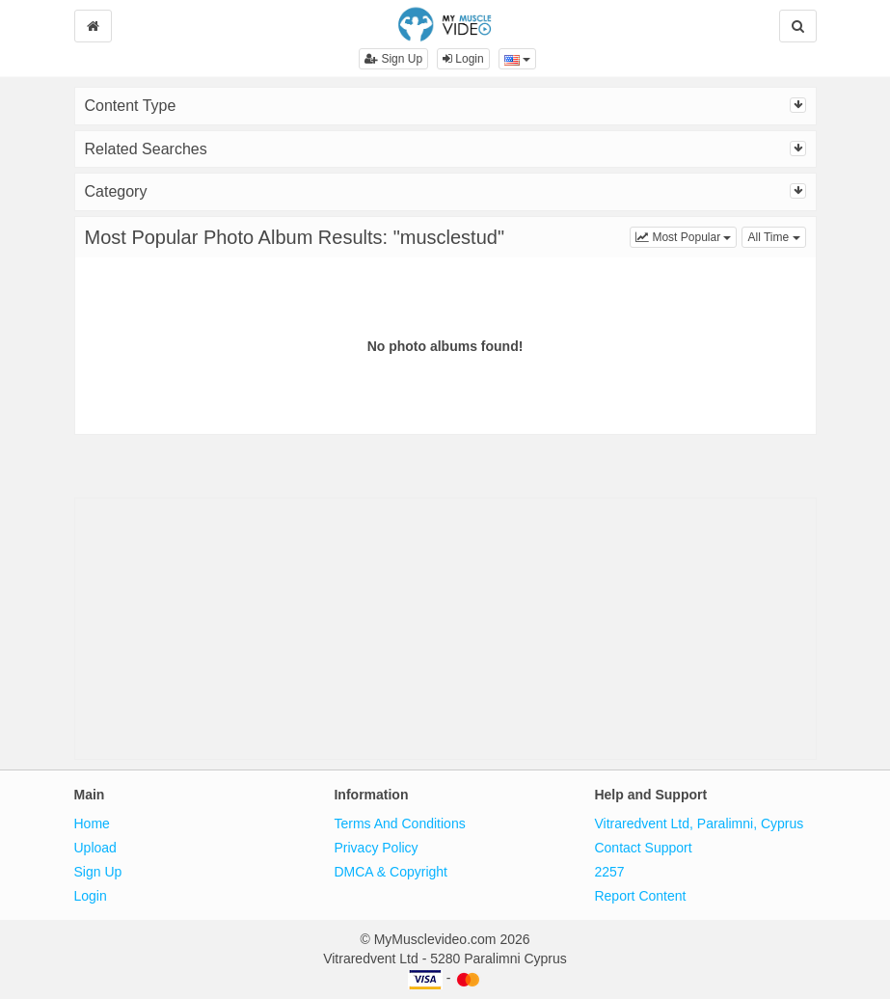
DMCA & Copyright (390, 871)
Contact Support (642, 847)
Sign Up (393, 59)
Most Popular (686, 236)
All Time (776, 236)
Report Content (640, 896)
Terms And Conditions (399, 823)
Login (463, 59)
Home (92, 823)
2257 (609, 871)
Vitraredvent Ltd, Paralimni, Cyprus (698, 823)
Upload (95, 847)
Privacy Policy (376, 847)
